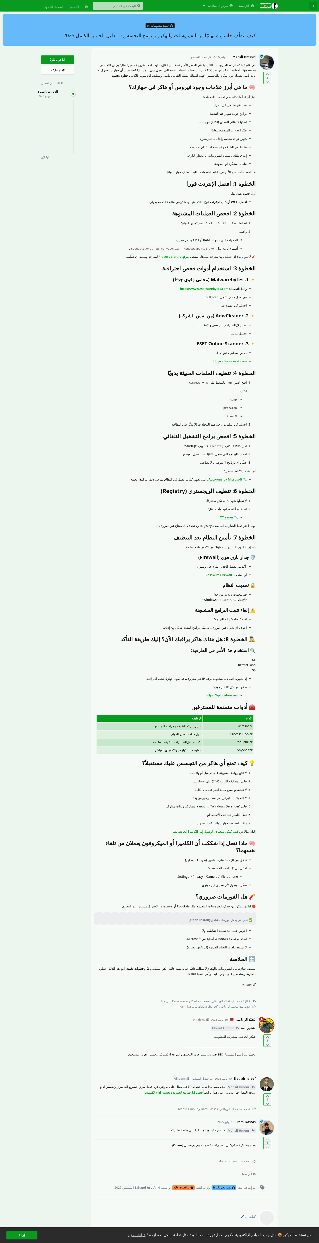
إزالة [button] (22, 1235)
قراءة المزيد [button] (136, 1235)
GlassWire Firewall (218, 575)
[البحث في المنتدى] (118, 6)
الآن (45, 157)
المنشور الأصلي (52, 83)
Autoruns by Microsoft (225, 479)
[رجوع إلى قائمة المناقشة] (313, 6)
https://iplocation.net (222, 695)
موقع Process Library (173, 256)
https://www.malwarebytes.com (204, 289)
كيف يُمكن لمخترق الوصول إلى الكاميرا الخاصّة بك (206, 831)
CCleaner (226, 517)
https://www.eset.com (230, 361)
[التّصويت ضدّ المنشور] (267, 81)
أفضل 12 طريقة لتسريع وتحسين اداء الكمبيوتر (174, 1092)
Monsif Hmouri (223, 1028)
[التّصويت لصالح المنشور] (267, 74)
